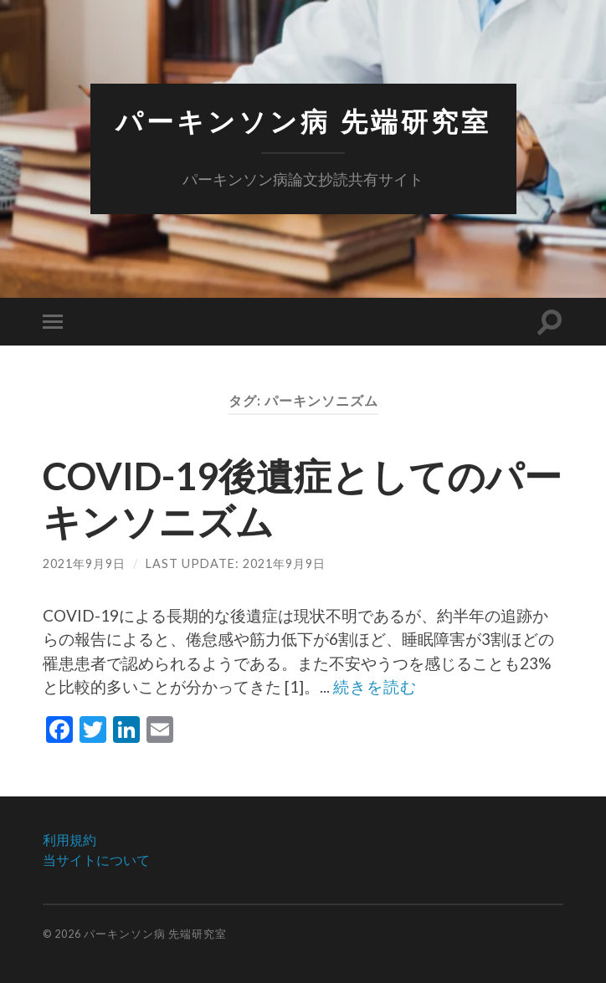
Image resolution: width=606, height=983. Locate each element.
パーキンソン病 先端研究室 (303, 121)
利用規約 (69, 839)
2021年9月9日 (84, 563)
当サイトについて (96, 860)
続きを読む (375, 686)
